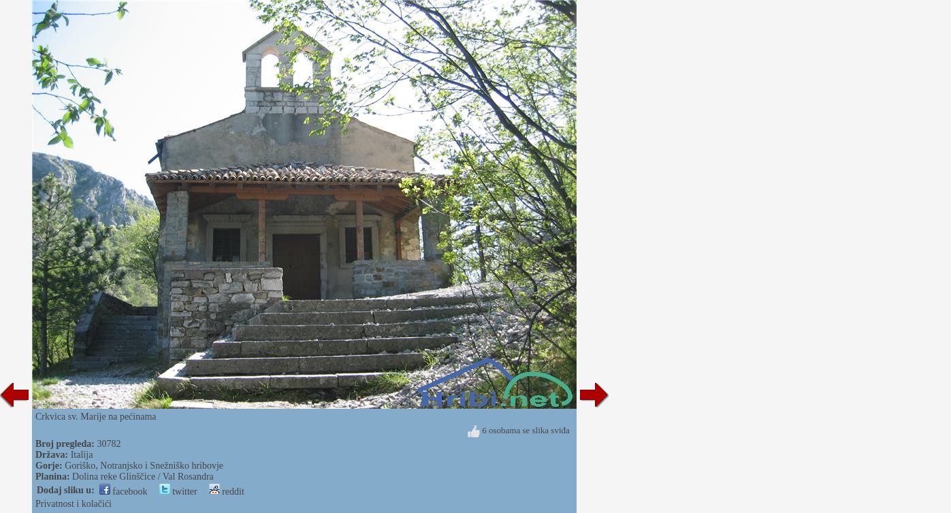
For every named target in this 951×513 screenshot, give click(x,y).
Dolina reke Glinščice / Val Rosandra (143, 476)
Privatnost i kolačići (73, 504)
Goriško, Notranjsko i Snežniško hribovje (144, 466)
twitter (178, 491)
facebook (123, 491)
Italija (82, 455)
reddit (226, 491)
